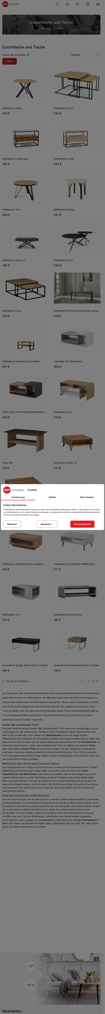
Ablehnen (12, 524)
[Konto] (78, 4)
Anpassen (47, 524)
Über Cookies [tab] (87, 497)
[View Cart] (88, 4)
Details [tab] (52, 497)
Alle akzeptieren (82, 524)
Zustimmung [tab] (18, 497)
